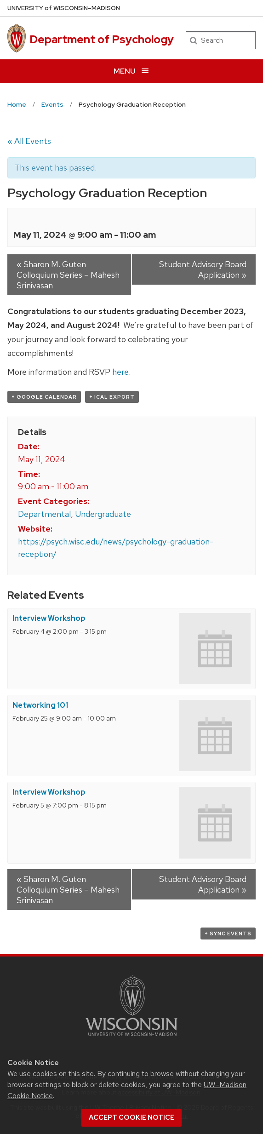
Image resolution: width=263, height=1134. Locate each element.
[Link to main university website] (131, 1037)
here (120, 372)
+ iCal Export (112, 397)
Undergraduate (103, 514)
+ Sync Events (228, 933)
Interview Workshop (49, 618)
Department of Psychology (101, 39)
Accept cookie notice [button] (131, 1117)
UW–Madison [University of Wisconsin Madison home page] (63, 8)
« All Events (29, 141)
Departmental (44, 514)
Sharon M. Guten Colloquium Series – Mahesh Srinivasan (68, 275)
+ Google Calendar (44, 397)
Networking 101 (40, 705)
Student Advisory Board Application (202, 269)
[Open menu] (131, 71)
